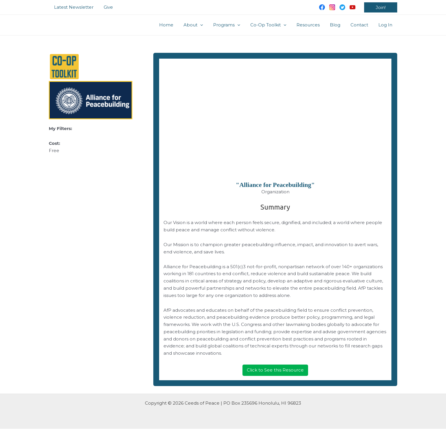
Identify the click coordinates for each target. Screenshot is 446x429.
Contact (361, 25)
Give (106, 7)
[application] (209, 25)
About (202, 25)
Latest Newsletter (73, 7)
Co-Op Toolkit (275, 25)
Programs (234, 25)
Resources (313, 25)
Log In (386, 25)
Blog (338, 25)
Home (177, 25)
